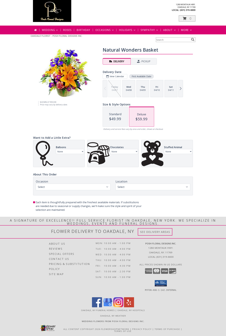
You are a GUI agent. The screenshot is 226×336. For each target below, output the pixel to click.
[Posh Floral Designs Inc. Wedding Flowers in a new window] (113, 321)
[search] (192, 39)
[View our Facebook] (97, 306)
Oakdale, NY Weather (113, 315)
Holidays (127, 30)
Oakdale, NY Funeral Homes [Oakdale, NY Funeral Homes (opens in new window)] (98, 310)
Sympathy (150, 30)
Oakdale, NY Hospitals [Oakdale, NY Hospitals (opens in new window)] (131, 310)
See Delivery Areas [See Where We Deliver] (155, 232)
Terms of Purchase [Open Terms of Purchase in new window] (167, 329)
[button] (187, 18)
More (186, 30)
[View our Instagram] (118, 306)
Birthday (83, 30)
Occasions (104, 30)
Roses (67, 30)
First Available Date (141, 76)
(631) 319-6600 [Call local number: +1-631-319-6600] (187, 9)
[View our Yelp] (129, 306)
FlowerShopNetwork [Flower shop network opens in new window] (115, 329)
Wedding (50, 30)
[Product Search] (173, 40)
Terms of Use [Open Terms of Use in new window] (123, 331)
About (169, 30)
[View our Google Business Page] (108, 306)
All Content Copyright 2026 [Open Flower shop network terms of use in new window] (81, 329)
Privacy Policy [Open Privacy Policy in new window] (142, 329)
